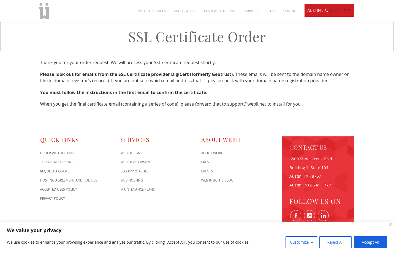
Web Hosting (132, 180)
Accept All (370, 242)
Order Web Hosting (219, 11)
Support (251, 11)
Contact (290, 11)
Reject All (335, 242)
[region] (197, 237)
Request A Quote (55, 171)
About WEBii (184, 11)
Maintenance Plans (138, 189)
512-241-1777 (340, 10)
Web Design (130, 153)
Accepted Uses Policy (58, 189)
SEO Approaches (135, 171)
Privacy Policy (52, 198)
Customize (299, 242)
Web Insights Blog (217, 180)
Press (206, 162)
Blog (270, 11)
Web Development (136, 162)
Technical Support (56, 162)
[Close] (390, 224)
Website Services (152, 11)
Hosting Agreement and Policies (68, 180)
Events (207, 171)
